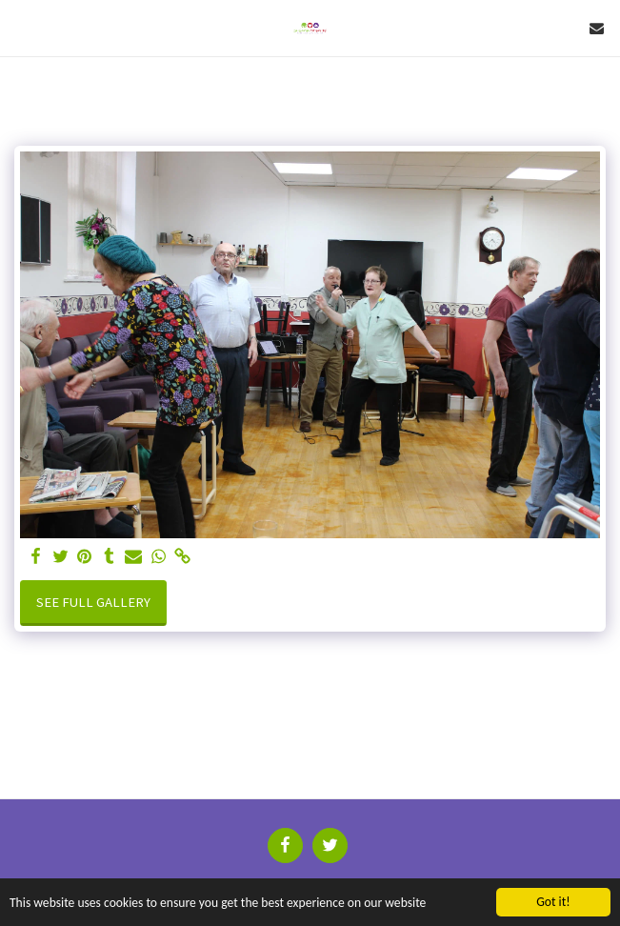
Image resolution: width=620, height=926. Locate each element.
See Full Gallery (93, 602)
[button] (21, 27)
